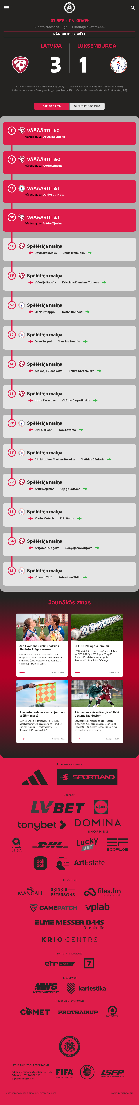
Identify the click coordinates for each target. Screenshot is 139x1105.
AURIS (130, 1093)
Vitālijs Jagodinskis (76, 400)
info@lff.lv (27, 1078)
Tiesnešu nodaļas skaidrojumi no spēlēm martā (42, 713)
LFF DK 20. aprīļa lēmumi (92, 646)
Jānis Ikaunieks (74, 253)
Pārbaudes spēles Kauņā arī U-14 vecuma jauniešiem (97, 713)
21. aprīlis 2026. (41, 672)
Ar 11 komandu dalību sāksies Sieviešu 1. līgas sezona (39, 647)
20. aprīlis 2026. (42, 739)
